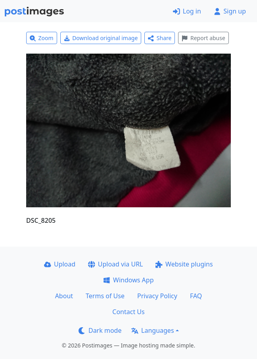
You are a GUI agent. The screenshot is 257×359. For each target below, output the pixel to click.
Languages (152, 330)
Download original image (101, 38)
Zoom (42, 38)
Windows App (128, 280)
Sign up (230, 11)
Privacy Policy (157, 295)
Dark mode (100, 330)
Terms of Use (105, 295)
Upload (59, 264)
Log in (187, 11)
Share (159, 38)
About (64, 295)
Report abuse (203, 38)
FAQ (196, 295)
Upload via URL (115, 264)
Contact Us (128, 311)
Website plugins (184, 264)
